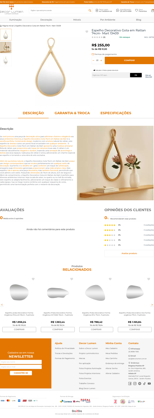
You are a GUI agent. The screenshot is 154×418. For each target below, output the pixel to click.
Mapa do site (132, 406)
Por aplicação (84, 363)
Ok (136, 75)
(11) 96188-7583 (133, 352)
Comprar (129, 60)
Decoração (46, 19)
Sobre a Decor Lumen (88, 348)
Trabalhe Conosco (86, 383)
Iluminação (15, 19)
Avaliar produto (129, 253)
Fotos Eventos (85, 378)
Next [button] (152, 305)
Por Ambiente (107, 19)
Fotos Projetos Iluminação (90, 368)
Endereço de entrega (115, 363)
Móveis (77, 19)
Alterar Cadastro (113, 373)
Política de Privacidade (65, 348)
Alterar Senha (111, 368)
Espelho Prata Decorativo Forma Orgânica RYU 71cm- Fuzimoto (96, 314)
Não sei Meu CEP (148, 76)
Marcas (82, 358)
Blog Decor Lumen (87, 388)
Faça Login (103, 9)
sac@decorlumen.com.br (137, 359)
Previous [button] (2, 305)
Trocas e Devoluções (63, 353)
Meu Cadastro (111, 348)
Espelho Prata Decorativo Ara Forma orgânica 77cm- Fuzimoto (134, 314)
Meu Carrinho (111, 358)
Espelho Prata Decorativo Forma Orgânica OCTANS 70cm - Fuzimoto (58, 314)
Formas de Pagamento (65, 358)
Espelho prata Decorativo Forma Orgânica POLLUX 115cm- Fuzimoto (19, 314)
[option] (6, 34)
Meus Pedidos (112, 353)
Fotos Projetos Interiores (89, 373)
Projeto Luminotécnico (89, 353)
